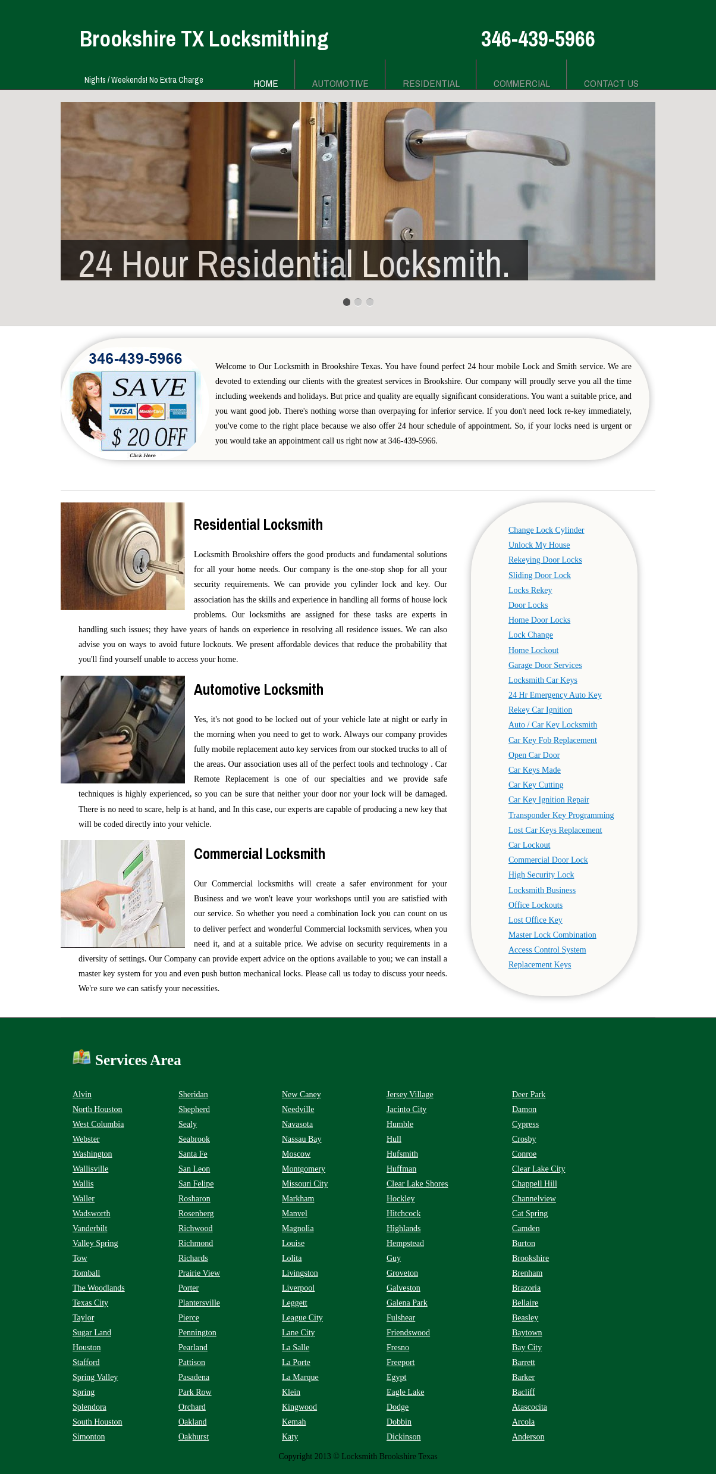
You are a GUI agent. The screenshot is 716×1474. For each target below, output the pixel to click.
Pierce (188, 1317)
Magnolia (298, 1228)
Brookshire (530, 1258)
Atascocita (529, 1407)
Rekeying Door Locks (545, 559)
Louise (293, 1243)
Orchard (192, 1407)
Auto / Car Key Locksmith (552, 724)
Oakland (192, 1421)
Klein (291, 1392)
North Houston (98, 1109)
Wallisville (90, 1168)
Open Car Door (534, 755)
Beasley (525, 1317)
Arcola (523, 1421)
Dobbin (399, 1421)
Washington (92, 1154)
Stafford (86, 1362)
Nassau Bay (302, 1139)
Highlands (404, 1228)
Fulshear (401, 1317)
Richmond (195, 1243)
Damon (524, 1109)
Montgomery (303, 1168)
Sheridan (193, 1094)
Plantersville (199, 1302)
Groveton (402, 1273)
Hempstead (405, 1243)
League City (302, 1317)
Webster (86, 1139)
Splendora (89, 1407)
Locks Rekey (530, 590)
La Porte (296, 1362)
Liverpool (298, 1287)
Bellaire (525, 1302)
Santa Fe (193, 1154)
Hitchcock (404, 1213)
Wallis (83, 1183)
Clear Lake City (538, 1168)
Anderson (528, 1436)
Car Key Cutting (536, 784)
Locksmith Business (542, 890)
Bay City (527, 1347)
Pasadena (193, 1377)
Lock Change (530, 634)
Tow (80, 1258)
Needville (298, 1109)
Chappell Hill (534, 1183)
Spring (84, 1392)
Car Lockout (529, 845)
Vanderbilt (90, 1228)
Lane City (298, 1332)
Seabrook (194, 1139)
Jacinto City (406, 1109)
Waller (84, 1198)
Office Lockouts (535, 905)
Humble (400, 1124)
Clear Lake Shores (417, 1183)
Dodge (398, 1407)
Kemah (294, 1421)
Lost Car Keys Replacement (555, 830)
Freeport (400, 1362)
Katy (290, 1436)
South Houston (98, 1421)
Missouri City (305, 1183)
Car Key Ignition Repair (548, 799)
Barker (523, 1377)
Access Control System (547, 949)
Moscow (296, 1154)
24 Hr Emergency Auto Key (555, 695)
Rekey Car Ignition (540, 709)
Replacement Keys (539, 964)
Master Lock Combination (552, 934)
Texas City (90, 1302)
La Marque (300, 1377)
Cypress (525, 1124)
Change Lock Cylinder (546, 530)
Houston (87, 1347)
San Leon (194, 1168)
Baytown (527, 1332)
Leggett (294, 1302)
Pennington (197, 1332)
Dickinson (404, 1436)
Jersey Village (410, 1094)
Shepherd (194, 1109)
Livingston (300, 1273)
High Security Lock (541, 874)
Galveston (403, 1287)
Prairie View (199, 1273)
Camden (526, 1228)
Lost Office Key (535, 920)
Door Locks (528, 605)
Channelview (534, 1198)
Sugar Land (92, 1332)
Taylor (83, 1317)
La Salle (295, 1347)
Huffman (401, 1168)
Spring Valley (95, 1377)
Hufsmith (402, 1154)
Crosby (524, 1139)
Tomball (86, 1273)
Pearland (193, 1347)
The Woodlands (99, 1287)
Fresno (398, 1347)
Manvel (294, 1213)
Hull (394, 1139)
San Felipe (196, 1183)
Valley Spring (95, 1243)
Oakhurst (193, 1436)
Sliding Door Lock (539, 575)
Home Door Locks (539, 620)
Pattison (191, 1362)
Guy (394, 1258)
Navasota (297, 1124)
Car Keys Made (534, 770)
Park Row (195, 1392)
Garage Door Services (545, 665)
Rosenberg (196, 1213)
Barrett (523, 1362)
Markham (298, 1198)
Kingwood (299, 1407)
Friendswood (408, 1332)
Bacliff (523, 1392)
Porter (188, 1287)
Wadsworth (91, 1213)
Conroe (524, 1154)
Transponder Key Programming (561, 815)
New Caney (301, 1094)
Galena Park (407, 1302)
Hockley (400, 1198)
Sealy (187, 1124)
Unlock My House (539, 545)
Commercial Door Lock (548, 859)
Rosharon (194, 1198)
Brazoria (526, 1287)
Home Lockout (533, 650)
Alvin (82, 1094)
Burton (523, 1243)
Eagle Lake (405, 1392)
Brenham (527, 1273)
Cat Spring (530, 1213)
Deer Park (528, 1094)
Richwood (195, 1228)
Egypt (396, 1377)
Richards (193, 1258)
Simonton (89, 1436)
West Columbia (98, 1124)
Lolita (292, 1258)
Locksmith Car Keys (542, 680)
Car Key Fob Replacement (552, 740)
